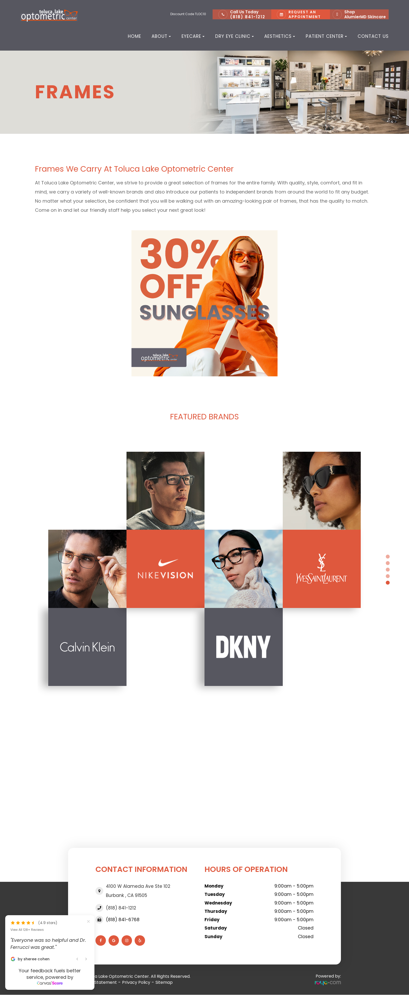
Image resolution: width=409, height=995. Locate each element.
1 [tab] (388, 556)
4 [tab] (388, 576)
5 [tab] (388, 582)
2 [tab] (388, 563)
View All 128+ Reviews (27, 929)
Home (134, 36)
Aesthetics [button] (279, 36)
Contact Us (373, 36)
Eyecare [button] (193, 36)
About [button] (161, 36)
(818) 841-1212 (247, 16)
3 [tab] (388, 569)
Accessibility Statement (92, 982)
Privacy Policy (136, 982)
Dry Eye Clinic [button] (234, 36)
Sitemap (164, 982)
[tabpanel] (204, 568)
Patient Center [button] (326, 36)
